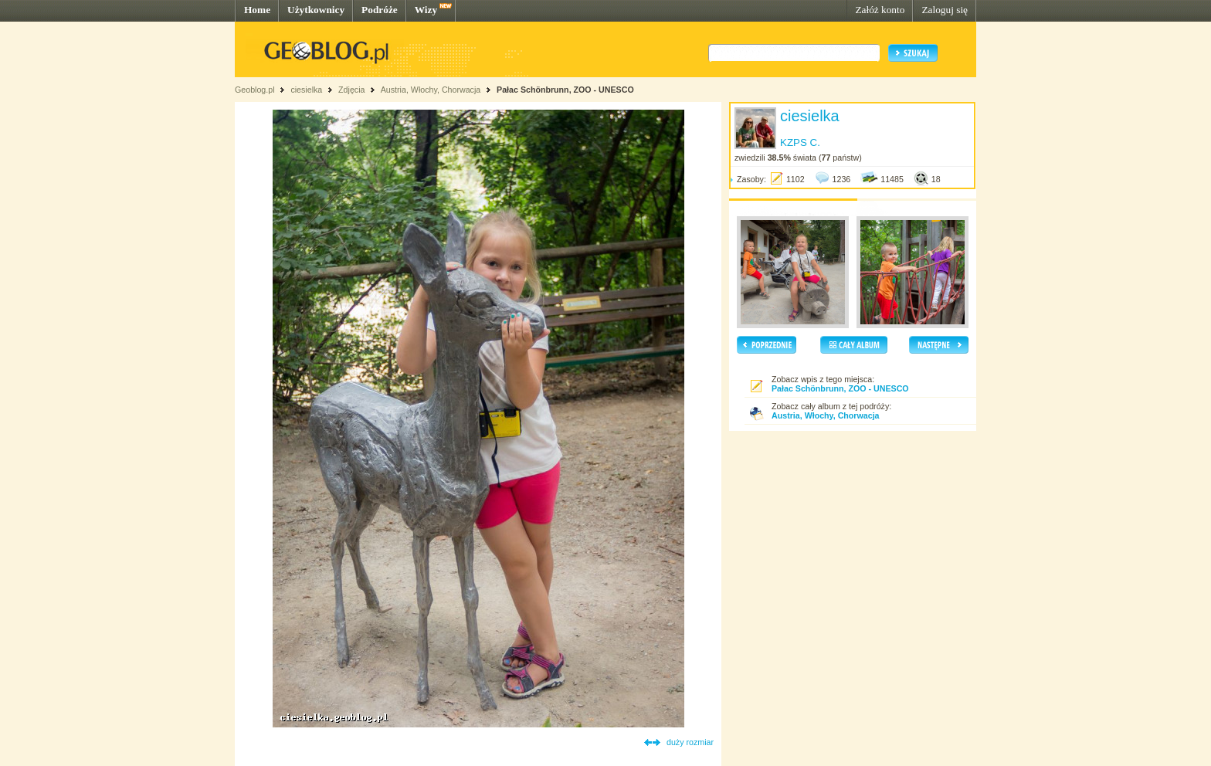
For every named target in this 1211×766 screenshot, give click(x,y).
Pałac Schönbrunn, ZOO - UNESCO (565, 89)
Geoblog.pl (255, 89)
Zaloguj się (944, 9)
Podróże (379, 9)
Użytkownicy (315, 9)
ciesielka (306, 89)
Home (257, 9)
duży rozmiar (690, 742)
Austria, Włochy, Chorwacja (431, 89)
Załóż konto (879, 9)
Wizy (426, 9)
